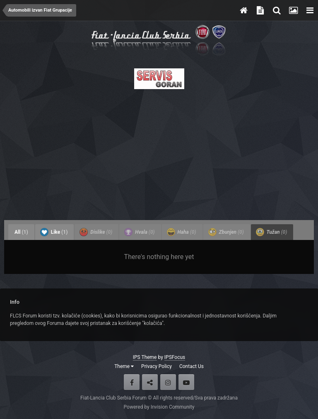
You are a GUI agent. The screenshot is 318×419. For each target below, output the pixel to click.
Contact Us (191, 366)
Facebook (132, 382)
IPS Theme (145, 357)
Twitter (150, 382)
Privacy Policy (156, 366)
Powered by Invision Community (159, 407)
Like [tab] (54, 232)
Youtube (186, 382)
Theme (124, 366)
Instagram (168, 382)
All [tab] (21, 232)
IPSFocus (174, 357)
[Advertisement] (159, 152)
